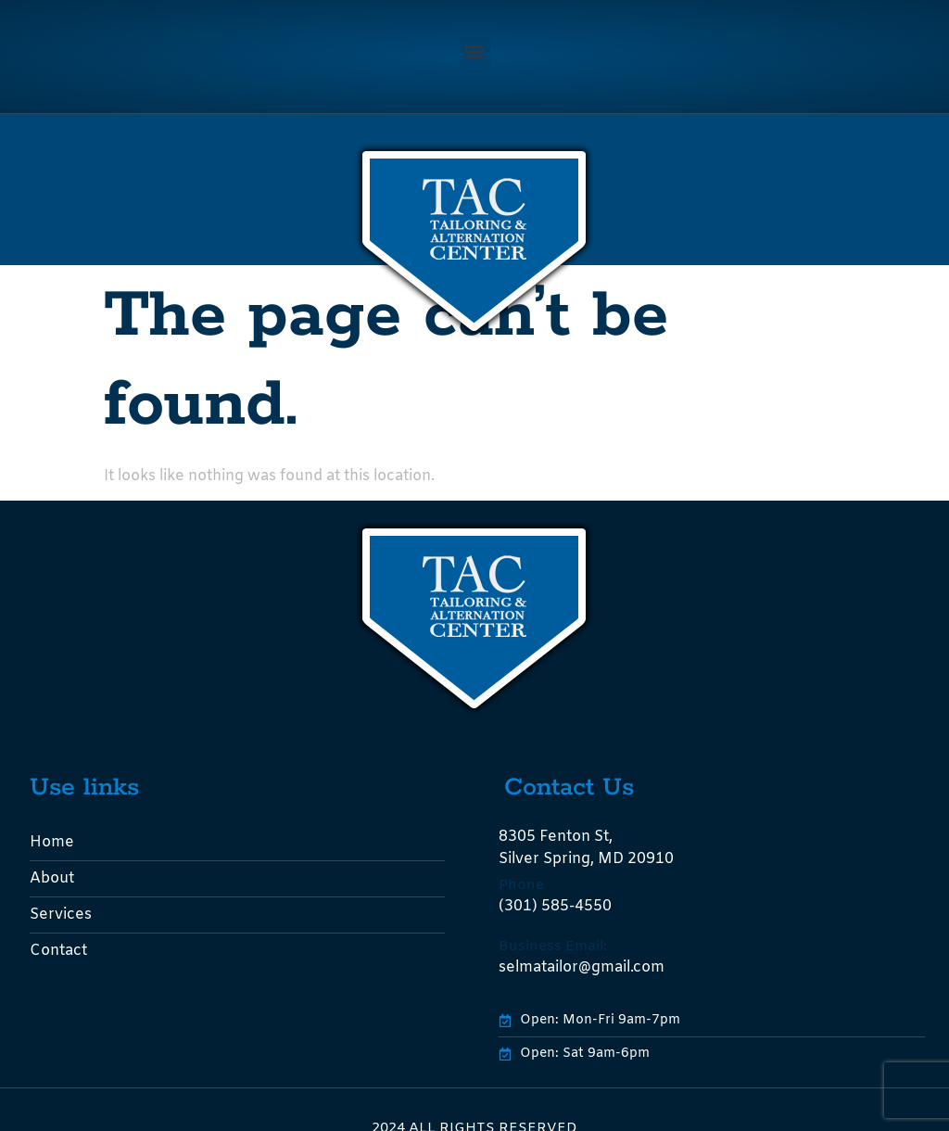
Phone (521, 885)
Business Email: (553, 946)
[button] (475, 52)
